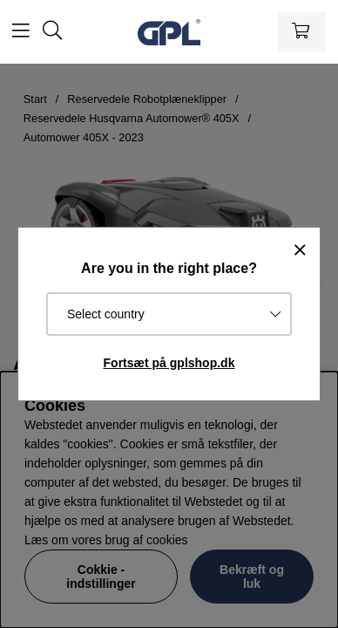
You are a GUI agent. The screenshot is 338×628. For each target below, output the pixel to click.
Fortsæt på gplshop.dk (169, 363)
